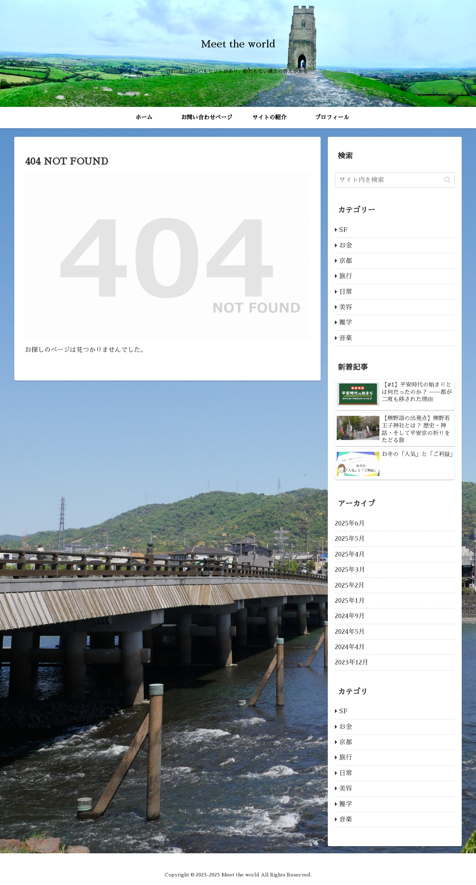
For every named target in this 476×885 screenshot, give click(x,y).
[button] (447, 180)
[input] (395, 180)
